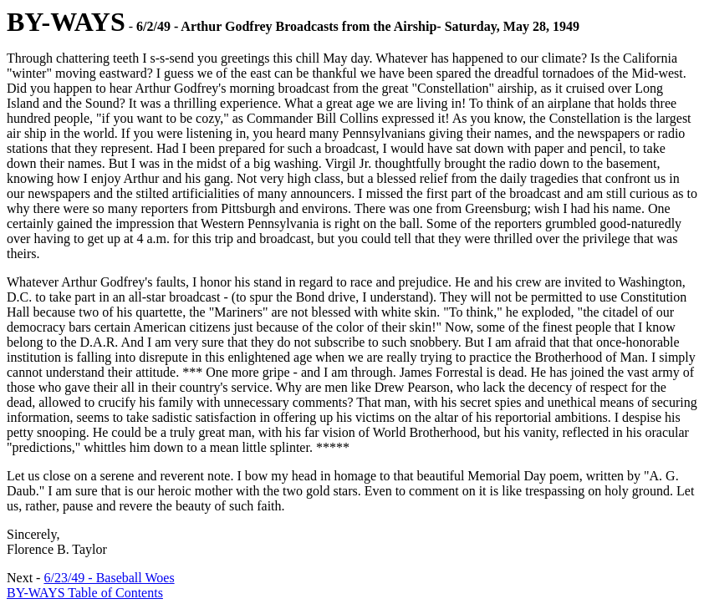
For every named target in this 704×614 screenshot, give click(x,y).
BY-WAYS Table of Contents (85, 593)
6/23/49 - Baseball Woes (108, 578)
